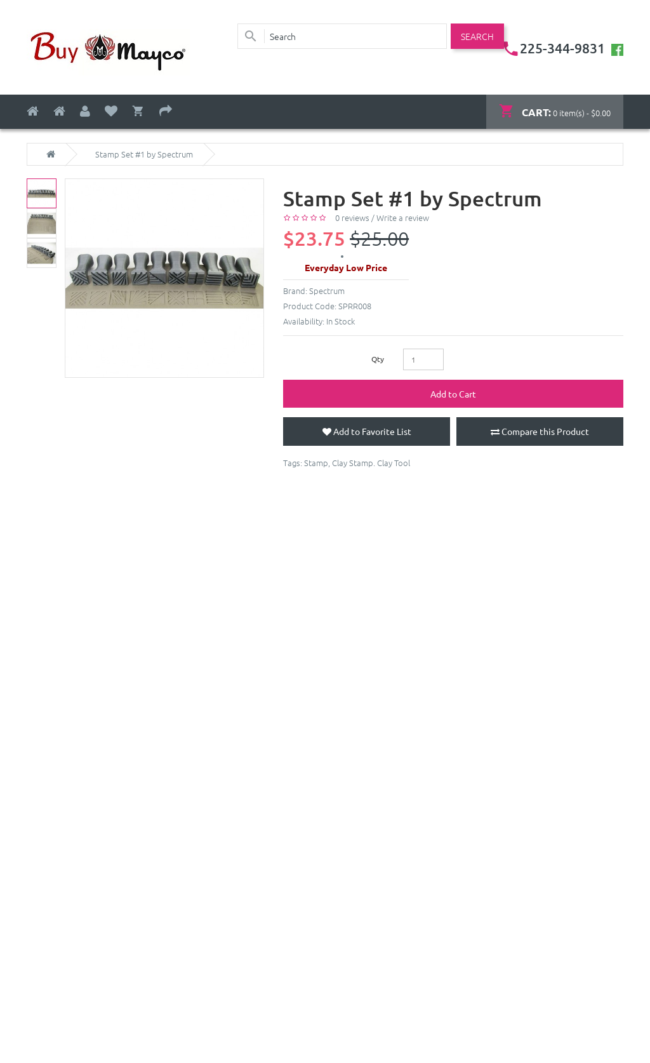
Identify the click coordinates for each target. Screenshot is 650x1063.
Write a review (402, 217)
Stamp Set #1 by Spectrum (144, 154)
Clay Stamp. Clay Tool (371, 463)
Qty (377, 359)
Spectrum (327, 290)
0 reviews (352, 217)
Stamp (316, 463)
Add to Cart (453, 393)
